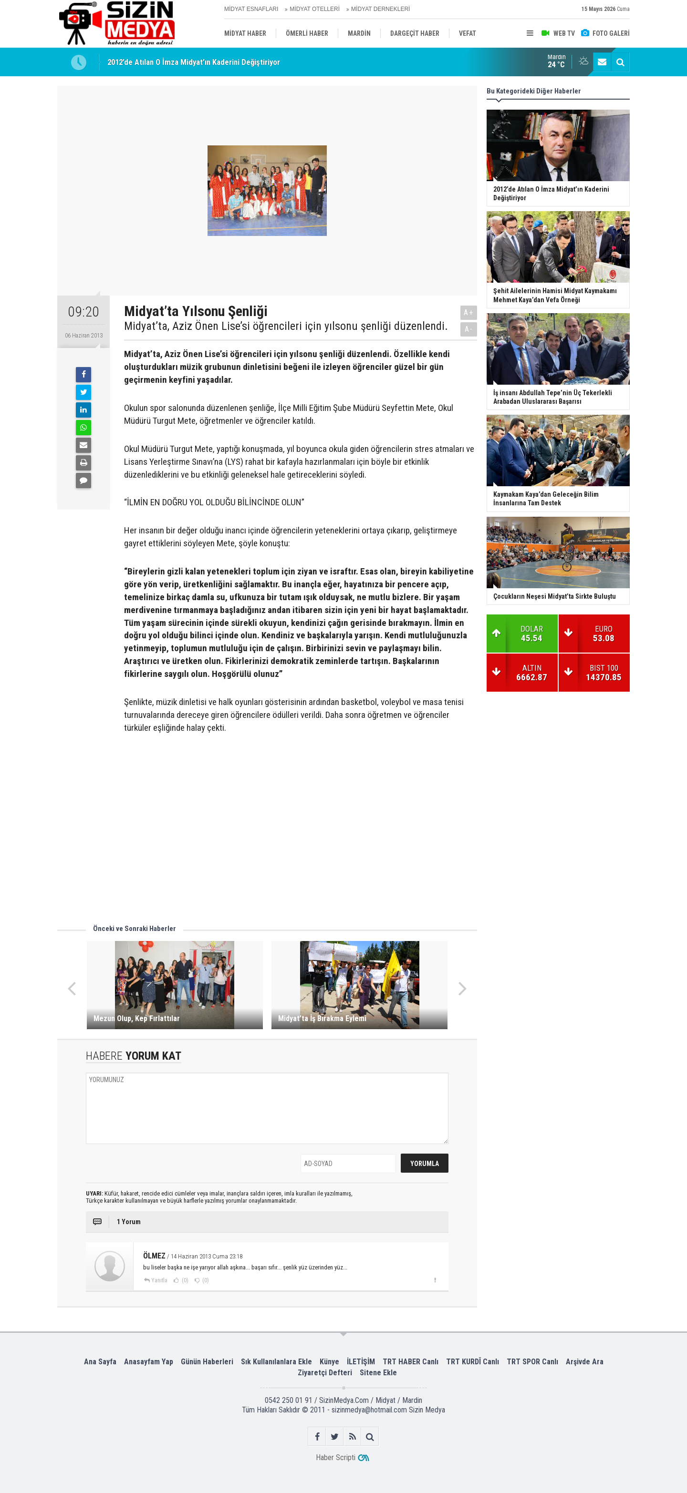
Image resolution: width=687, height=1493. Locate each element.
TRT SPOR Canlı (532, 1361)
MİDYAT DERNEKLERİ (380, 9)
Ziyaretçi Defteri (325, 1372)
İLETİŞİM (361, 1361)
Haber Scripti (335, 1457)
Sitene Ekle (378, 1372)
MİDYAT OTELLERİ (315, 9)
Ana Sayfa (100, 1361)
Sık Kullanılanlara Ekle (276, 1361)
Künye (329, 1361)
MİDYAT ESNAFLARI (251, 9)
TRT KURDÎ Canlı (472, 1361)
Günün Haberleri (207, 1361)
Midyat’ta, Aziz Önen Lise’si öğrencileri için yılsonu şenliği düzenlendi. (286, 326)
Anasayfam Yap (148, 1361)
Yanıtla (159, 1280)
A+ (469, 312)
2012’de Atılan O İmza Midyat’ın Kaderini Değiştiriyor (193, 62)
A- (469, 329)
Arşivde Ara (585, 1361)
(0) (184, 1280)
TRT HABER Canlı (410, 1361)
